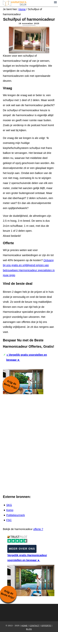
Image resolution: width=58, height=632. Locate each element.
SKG (9, 504)
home (24, 626)
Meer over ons (22, 548)
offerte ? (38, 529)
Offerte (46, 626)
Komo (9, 510)
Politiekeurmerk (15, 515)
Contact (34, 626)
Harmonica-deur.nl (27, 3)
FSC (9, 520)
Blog (29, 629)
